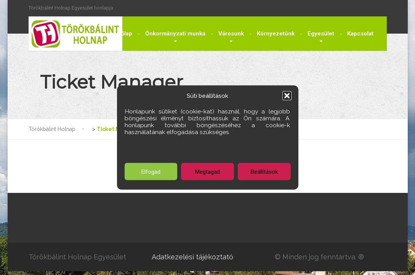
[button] (287, 96)
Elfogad (150, 171)
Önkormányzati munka (175, 33)
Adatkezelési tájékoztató (192, 257)
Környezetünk (276, 33)
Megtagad (207, 171)
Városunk (231, 33)
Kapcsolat (360, 33)
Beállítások (264, 171)
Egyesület (321, 33)
